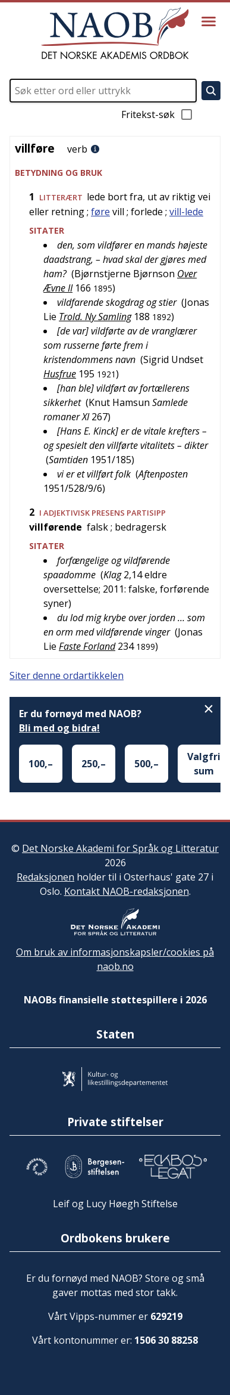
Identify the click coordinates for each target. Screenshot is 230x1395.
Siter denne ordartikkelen (67, 675)
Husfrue (59, 373)
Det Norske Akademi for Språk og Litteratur (120, 848)
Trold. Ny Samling (95, 316)
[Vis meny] (208, 21)
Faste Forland (87, 646)
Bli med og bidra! (59, 727)
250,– (93, 763)
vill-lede (186, 211)
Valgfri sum (203, 763)
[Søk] (210, 90)
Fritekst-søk (157, 114)
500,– (146, 763)
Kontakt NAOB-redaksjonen (126, 891)
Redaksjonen (45, 877)
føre (100, 211)
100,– (41, 763)
